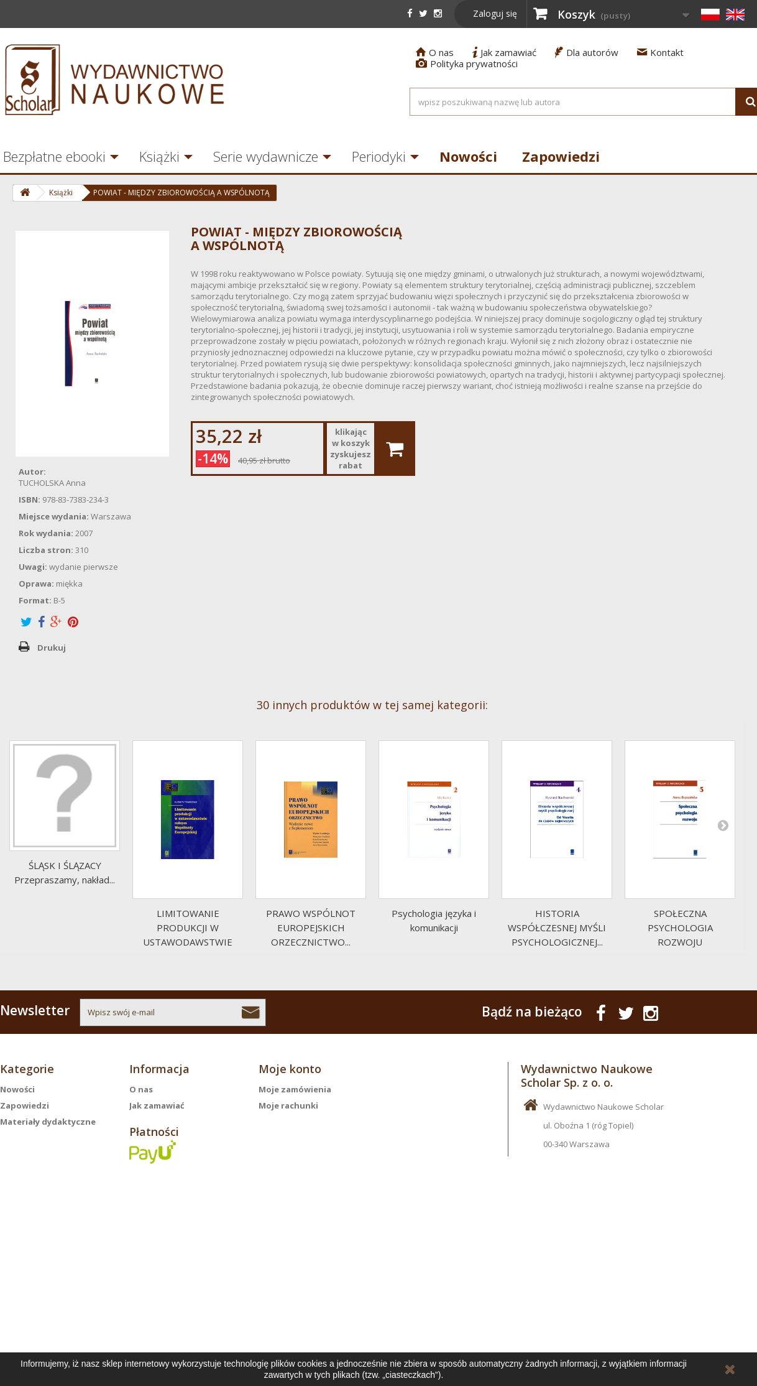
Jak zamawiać (504, 52)
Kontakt (660, 52)
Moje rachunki (288, 1105)
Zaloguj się (495, 13)
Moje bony (280, 1154)
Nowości (468, 156)
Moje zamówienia (295, 1089)
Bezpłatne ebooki (37, 1170)
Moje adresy (284, 1121)
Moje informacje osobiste (312, 1137)
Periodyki (379, 156)
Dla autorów (586, 52)
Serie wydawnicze (265, 156)
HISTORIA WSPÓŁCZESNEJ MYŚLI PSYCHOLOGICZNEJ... (557, 927)
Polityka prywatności (467, 63)
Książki (159, 156)
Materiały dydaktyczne (48, 1121)
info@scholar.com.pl (587, 1246)
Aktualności (25, 1202)
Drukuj (51, 647)
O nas (435, 52)
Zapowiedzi (561, 156)
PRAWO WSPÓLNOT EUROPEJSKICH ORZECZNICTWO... (311, 927)
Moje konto (290, 1068)
